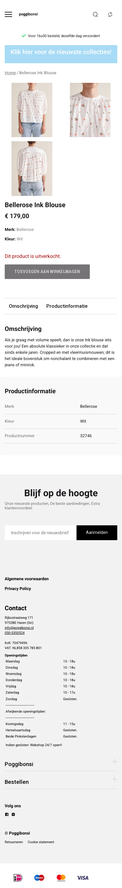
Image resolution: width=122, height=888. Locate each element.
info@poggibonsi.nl (19, 628)
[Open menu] (8, 14)
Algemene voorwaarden (27, 579)
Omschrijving (23, 306)
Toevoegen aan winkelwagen (47, 271)
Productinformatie (66, 306)
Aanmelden (97, 532)
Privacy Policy (18, 588)
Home (10, 73)
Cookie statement (41, 842)
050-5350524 (15, 633)
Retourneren (14, 842)
